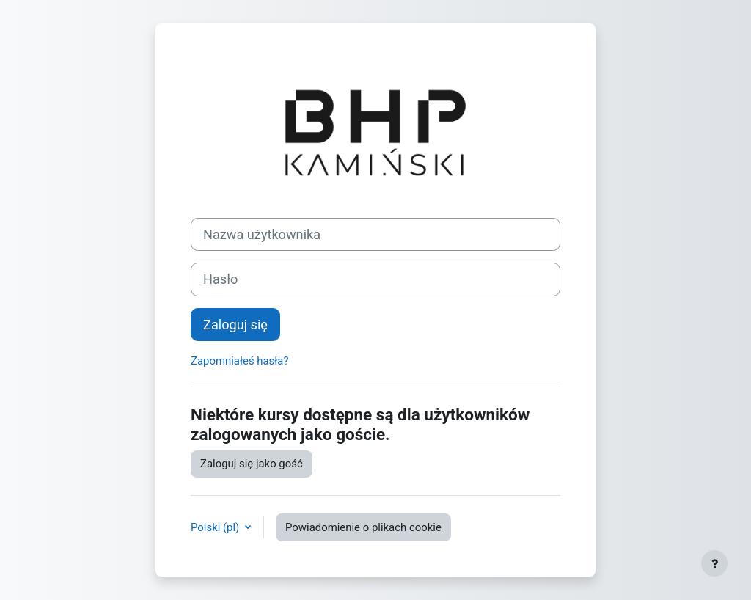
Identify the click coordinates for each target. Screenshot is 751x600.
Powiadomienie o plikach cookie (363, 527)
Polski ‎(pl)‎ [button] (216, 527)
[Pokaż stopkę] (714, 563)
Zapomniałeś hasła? (239, 360)
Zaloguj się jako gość (251, 463)
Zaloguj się (235, 324)
